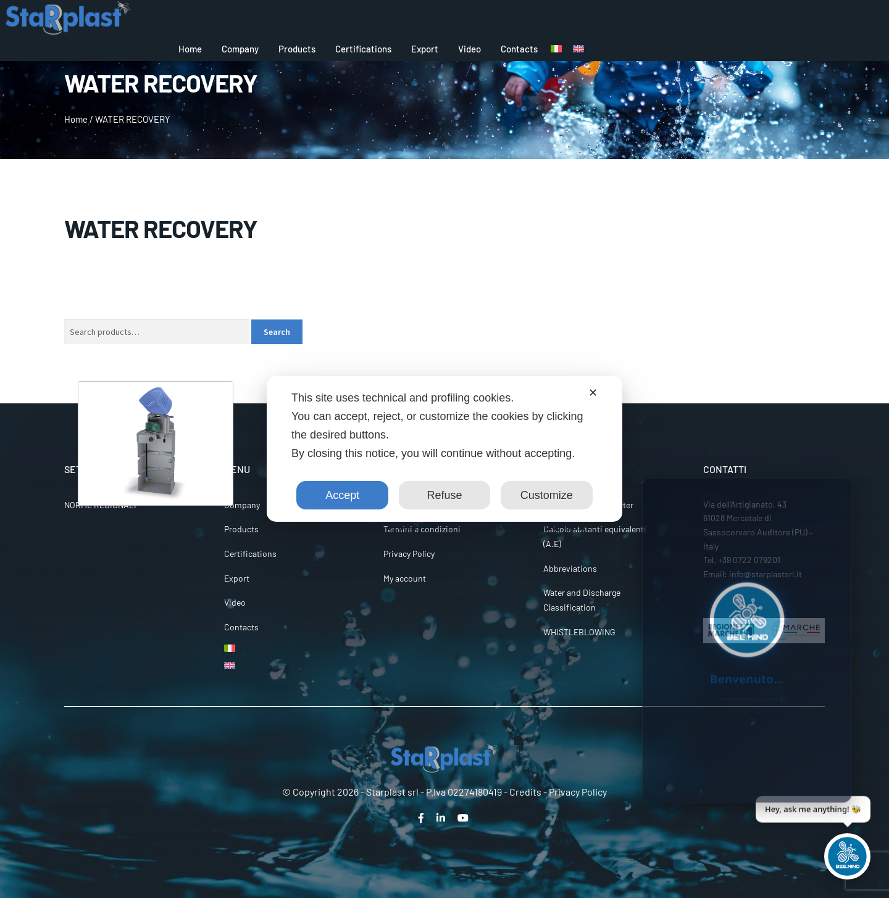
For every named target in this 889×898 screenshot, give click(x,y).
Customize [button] (546, 495)
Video (469, 48)
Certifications (363, 48)
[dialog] (444, 449)
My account (404, 578)
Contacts (519, 48)
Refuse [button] (444, 495)
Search (277, 331)
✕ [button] (593, 393)
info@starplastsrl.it (765, 574)
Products (296, 48)
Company (240, 48)
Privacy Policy (409, 553)
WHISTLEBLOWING (579, 632)
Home (190, 48)
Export (424, 48)
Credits (525, 791)
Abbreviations (570, 568)
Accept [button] (342, 495)
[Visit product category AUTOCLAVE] (155, 457)
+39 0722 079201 (749, 559)
